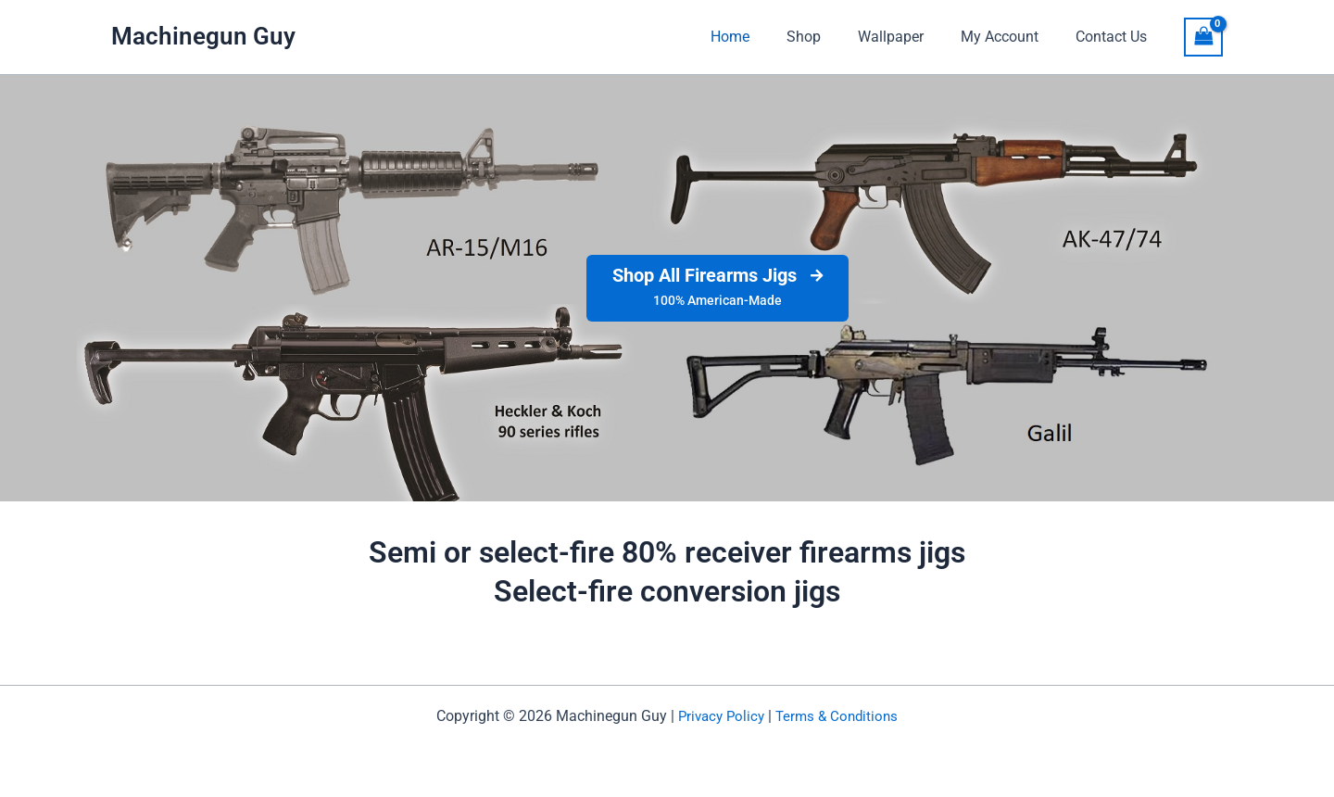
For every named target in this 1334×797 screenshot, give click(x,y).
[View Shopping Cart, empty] (1203, 37)
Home (763, 36)
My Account (1011, 36)
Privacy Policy (718, 716)
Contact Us (1115, 36)
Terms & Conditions (839, 716)
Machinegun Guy (203, 36)
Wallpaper (909, 36)
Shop (829, 36)
